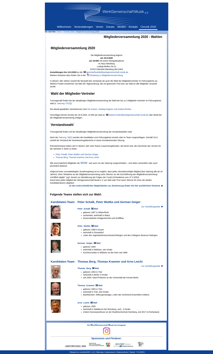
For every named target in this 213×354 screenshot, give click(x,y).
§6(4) (155, 137)
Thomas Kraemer (86, 285)
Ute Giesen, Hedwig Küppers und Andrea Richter (109, 109)
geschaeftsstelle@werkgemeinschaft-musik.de (107, 72)
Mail (96, 209)
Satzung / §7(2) (64, 103)
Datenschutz (122, 352)
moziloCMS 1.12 (87, 352)
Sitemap (99, 352)
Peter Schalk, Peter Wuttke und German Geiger (77, 154)
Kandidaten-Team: (63, 202)
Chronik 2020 (68, 32)
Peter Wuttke (84, 226)
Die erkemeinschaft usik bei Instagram (106, 329)
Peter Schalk (84, 209)
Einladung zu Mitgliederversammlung (106, 75)
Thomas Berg (84, 268)
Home (59, 32)
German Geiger (85, 243)
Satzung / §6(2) (65, 137)
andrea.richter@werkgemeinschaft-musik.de (128, 115)
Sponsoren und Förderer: (106, 338)
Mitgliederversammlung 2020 (87, 32)
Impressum (110, 352)
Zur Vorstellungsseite (150, 207)
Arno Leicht (83, 303)
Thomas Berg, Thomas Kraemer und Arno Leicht (77, 157)
